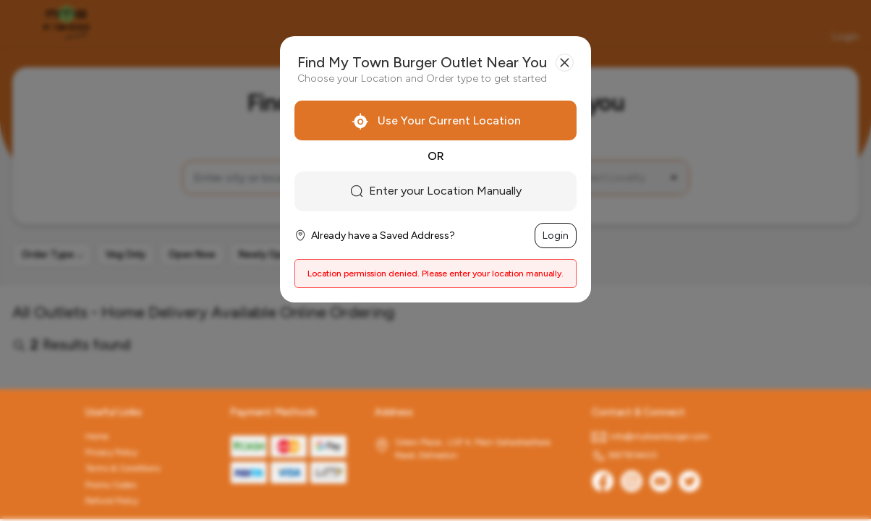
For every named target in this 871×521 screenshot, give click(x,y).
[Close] (565, 63)
